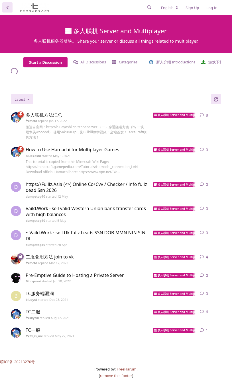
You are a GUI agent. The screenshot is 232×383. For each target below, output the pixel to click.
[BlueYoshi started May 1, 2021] (16, 117)
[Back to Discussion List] (7, 7)
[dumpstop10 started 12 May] (16, 187)
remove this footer (116, 375)
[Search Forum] (149, 7)
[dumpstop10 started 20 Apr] (16, 235)
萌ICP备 (7, 361)
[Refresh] (216, 99)
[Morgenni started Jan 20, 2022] (16, 278)
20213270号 (24, 361)
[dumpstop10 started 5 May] (16, 211)
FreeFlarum (127, 369)
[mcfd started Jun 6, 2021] (16, 259)
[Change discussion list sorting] (22, 99)
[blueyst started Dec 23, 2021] (16, 296)
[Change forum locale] (169, 8)
